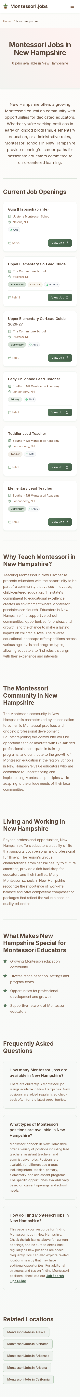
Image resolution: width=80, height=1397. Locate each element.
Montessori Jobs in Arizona (27, 1368)
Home (7, 21)
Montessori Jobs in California (28, 1379)
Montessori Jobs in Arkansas (28, 1356)
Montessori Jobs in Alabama (27, 1344)
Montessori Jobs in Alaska (26, 1332)
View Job (60, 243)
